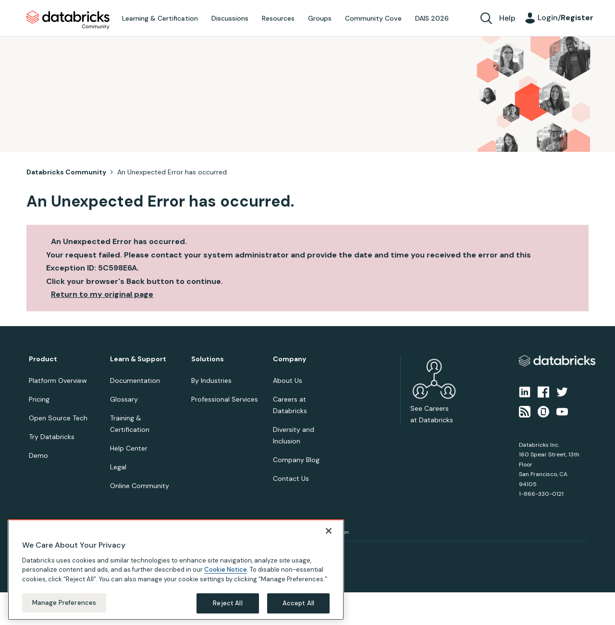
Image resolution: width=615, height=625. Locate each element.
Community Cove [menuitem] (373, 18)
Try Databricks (51, 436)
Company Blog (296, 459)
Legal (118, 467)
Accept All (298, 601)
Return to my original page (102, 294)
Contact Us (291, 478)
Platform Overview (58, 380)
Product (43, 359)
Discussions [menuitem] (229, 18)
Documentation (135, 380)
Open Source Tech (58, 418)
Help (507, 18)
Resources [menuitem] (278, 18)
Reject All (227, 601)
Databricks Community (68, 20)
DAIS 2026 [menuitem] (432, 18)
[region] (176, 566)
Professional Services (224, 399)
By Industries (211, 380)
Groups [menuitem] (320, 18)
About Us (287, 380)
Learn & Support (138, 359)
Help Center (129, 448)
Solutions (207, 359)
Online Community (139, 485)
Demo (38, 455)
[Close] (328, 528)
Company (289, 359)
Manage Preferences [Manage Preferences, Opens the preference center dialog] (64, 600)
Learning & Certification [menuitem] (160, 18)
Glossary (124, 399)
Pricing (39, 399)
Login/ (565, 17)
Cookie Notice (225, 567)
